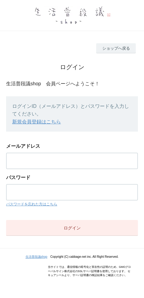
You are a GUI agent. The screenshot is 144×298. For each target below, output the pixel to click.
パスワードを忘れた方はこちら (31, 204)
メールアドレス (23, 146)
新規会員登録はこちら (36, 121)
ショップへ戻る (116, 48)
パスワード (18, 177)
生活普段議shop (36, 256)
